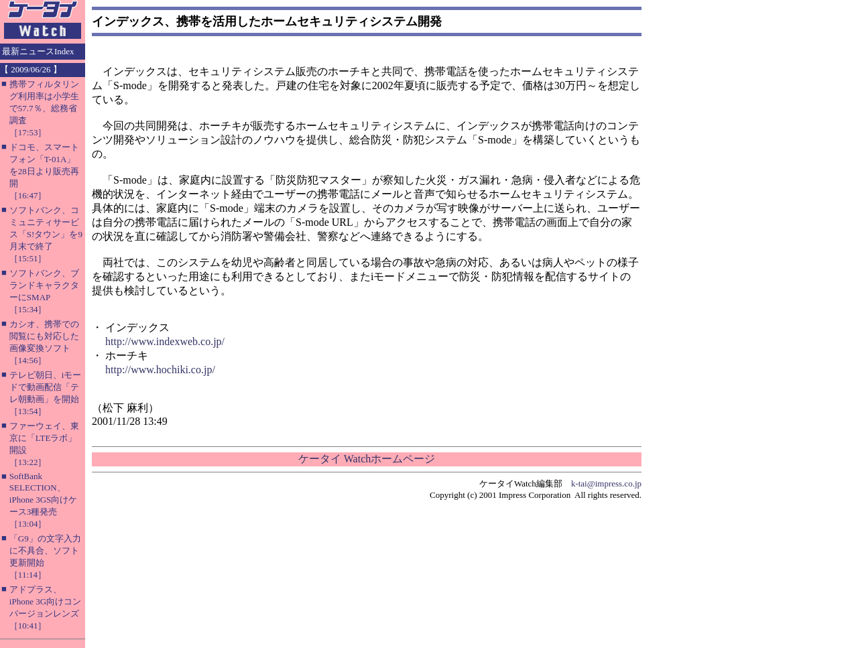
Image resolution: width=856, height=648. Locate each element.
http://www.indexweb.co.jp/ (165, 341)
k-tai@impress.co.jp (606, 483)
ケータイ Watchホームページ (366, 458)
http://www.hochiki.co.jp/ (160, 369)
